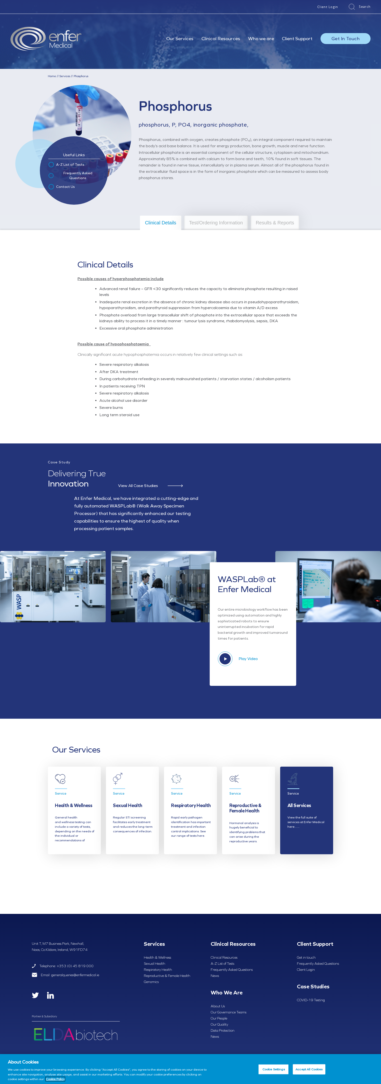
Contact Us (61, 187)
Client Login (327, 7)
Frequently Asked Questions (70, 175)
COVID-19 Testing (311, 1000)
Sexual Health (154, 963)
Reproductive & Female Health (167, 976)
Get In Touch (345, 38)
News (215, 976)
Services (65, 76)
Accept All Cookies (308, 1069)
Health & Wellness (157, 957)
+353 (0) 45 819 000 (75, 966)
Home (52, 76)
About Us (218, 1006)
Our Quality (219, 1024)
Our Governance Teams (228, 1012)
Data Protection (222, 1030)
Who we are (261, 38)
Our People (219, 1018)
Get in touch (306, 957)
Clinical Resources (220, 38)
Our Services (179, 38)
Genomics (151, 982)
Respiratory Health (158, 970)
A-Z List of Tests (66, 165)
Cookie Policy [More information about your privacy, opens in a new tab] (55, 1079)
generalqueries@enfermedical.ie (75, 975)
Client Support (297, 38)
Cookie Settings (273, 1069)
